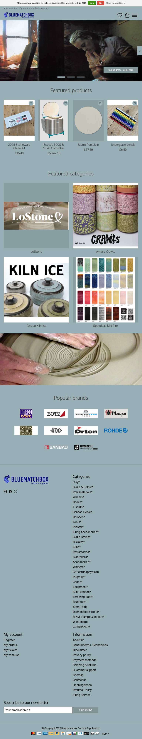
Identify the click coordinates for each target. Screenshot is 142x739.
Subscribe (85, 710)
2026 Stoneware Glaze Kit (19, 146)
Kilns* (77, 547)
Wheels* (78, 497)
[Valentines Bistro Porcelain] (88, 120)
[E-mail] (38, 710)
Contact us (80, 680)
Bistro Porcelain (88, 144)
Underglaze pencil (123, 144)
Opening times (82, 685)
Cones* (77, 582)
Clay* (76, 482)
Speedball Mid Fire (105, 325)
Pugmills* (79, 577)
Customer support (84, 670)
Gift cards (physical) (86, 572)
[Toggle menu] (134, 15)
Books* (77, 502)
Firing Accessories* (86, 532)
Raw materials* (82, 492)
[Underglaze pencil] (122, 120)
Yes (92, 3)
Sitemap (78, 675)
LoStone (36, 251)
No (100, 3)
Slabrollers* (80, 557)
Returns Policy (82, 690)
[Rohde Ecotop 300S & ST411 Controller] (53, 120)
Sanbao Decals (82, 512)
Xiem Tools (80, 607)
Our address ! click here (120, 69)
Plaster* (78, 527)
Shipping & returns (85, 665)
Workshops (80, 622)
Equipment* (80, 587)
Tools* (77, 522)
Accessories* (82, 562)
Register (9, 640)
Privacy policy (82, 655)
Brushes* (79, 517)
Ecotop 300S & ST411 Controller (53, 146)
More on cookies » (115, 3)
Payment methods (85, 660)
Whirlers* (79, 567)
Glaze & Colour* (83, 487)
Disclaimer (80, 650)
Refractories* (81, 552)
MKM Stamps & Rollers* (88, 617)
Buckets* (79, 542)
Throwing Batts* (83, 597)
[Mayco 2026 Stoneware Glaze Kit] (19, 120)
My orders (10, 645)
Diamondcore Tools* (86, 612)
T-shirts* (78, 507)
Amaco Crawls (105, 251)
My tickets (10, 650)
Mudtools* (80, 602)
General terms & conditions (90, 645)
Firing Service (82, 695)
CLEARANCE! (81, 627)
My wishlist (11, 655)
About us (78, 640)
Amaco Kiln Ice (36, 325)
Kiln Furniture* (82, 592)
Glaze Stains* (81, 537)
